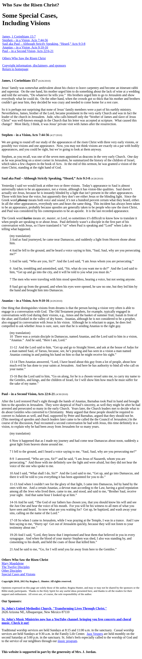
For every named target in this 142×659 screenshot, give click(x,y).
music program (67, 641)
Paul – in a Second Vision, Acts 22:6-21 (28, 51)
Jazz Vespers (95, 633)
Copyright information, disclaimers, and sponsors (34, 65)
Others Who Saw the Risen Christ (24, 58)
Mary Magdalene (13, 563)
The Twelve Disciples (16, 567)
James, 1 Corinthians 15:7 (19, 36)
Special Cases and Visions (18, 574)
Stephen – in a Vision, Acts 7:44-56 (25, 40)
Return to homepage (15, 69)
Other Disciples (12, 570)
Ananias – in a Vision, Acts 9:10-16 (25, 47)
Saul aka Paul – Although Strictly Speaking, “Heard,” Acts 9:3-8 (43, 43)
